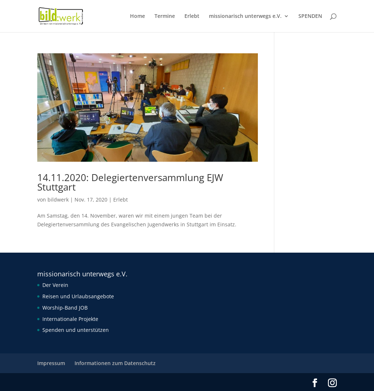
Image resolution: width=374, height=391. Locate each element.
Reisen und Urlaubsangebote (78, 296)
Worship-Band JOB (65, 307)
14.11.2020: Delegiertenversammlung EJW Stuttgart (130, 182)
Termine (164, 16)
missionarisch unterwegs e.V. (245, 16)
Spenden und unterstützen (75, 329)
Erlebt (191, 16)
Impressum (51, 363)
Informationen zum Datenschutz (115, 363)
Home (137, 16)
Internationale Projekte (70, 318)
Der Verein (55, 284)
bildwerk (58, 199)
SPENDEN (310, 16)
